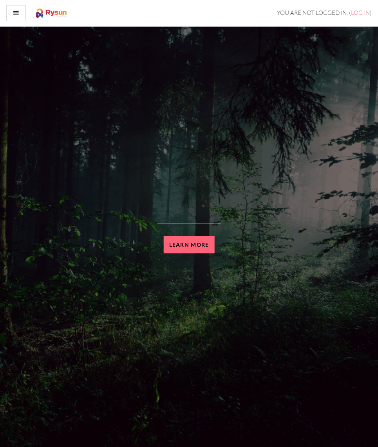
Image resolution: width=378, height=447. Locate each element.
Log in (360, 12)
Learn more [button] (189, 244)
